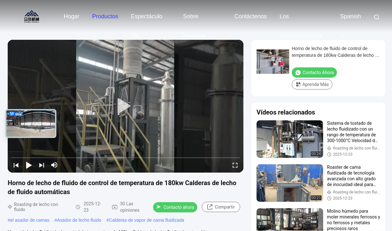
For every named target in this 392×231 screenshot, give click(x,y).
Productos (105, 16)
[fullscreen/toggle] (235, 165)
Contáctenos (250, 16)
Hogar (71, 16)
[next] (41, 165)
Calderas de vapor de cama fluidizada (146, 220)
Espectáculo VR (146, 19)
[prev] (16, 165)
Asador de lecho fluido (79, 220)
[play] (126, 106)
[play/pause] (28, 165)
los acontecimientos (301, 19)
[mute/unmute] (54, 165)
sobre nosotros (194, 19)
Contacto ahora (175, 207)
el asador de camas (29, 220)
